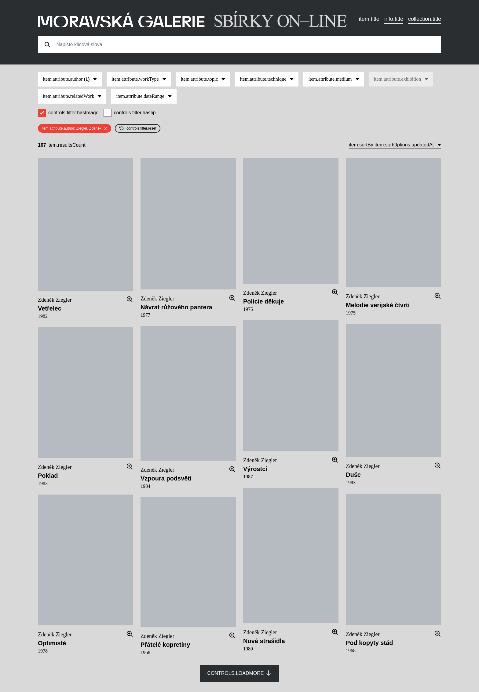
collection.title (424, 19)
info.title (393, 19)
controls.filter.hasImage (73, 112)
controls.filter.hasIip (135, 112)
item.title (369, 19)
